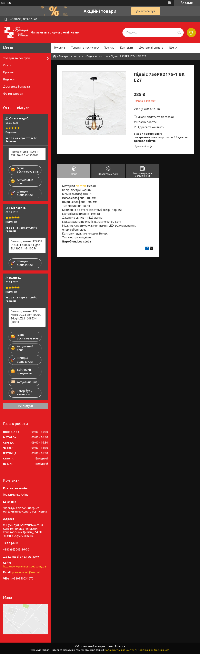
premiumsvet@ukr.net (26, 572)
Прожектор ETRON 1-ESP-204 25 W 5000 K (25, 153)
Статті (7, 65)
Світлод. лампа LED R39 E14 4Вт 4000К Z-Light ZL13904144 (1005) (26, 245)
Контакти (126, 47)
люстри (81, 186)
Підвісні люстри (97, 56)
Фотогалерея (13, 93)
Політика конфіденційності (154, 650)
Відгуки (8, 79)
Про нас (109, 47)
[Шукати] (179, 32)
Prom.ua (120, 646)
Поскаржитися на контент (120, 650)
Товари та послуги (83, 47)
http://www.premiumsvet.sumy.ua (24, 566)
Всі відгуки (25, 406)
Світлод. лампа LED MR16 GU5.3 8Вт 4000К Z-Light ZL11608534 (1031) (26, 317)
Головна (59, 47)
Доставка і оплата (151, 47)
